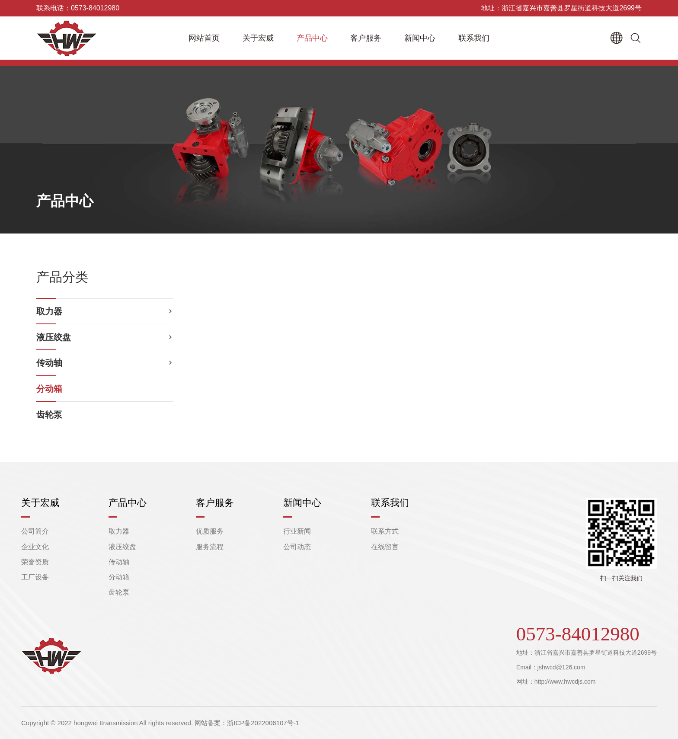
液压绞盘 (53, 337)
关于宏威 (258, 38)
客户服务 (365, 38)
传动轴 (49, 363)
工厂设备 (35, 577)
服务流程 (210, 546)
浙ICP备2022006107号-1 (263, 722)
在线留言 (385, 546)
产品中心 (312, 38)
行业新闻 (297, 531)
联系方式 (385, 531)
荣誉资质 (35, 562)
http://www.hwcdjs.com (565, 681)
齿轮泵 (49, 414)
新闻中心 (419, 38)
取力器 (49, 311)
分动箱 (49, 388)
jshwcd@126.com (561, 667)
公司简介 (35, 531)
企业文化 (35, 546)
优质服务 (210, 531)
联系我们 (473, 38)
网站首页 (204, 38)
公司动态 (297, 546)
